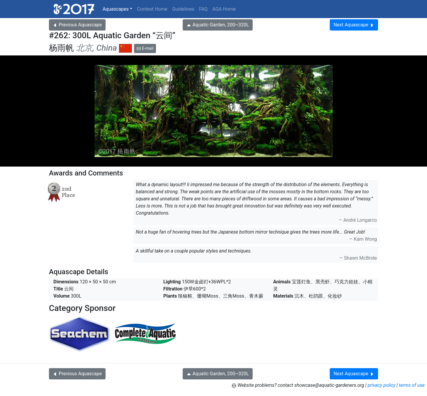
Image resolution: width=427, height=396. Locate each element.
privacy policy (382, 385)
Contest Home (152, 9)
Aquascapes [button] (116, 9)
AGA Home (224, 9)
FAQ (203, 9)
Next (354, 25)
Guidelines (183, 9)
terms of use (412, 385)
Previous (77, 25)
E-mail (145, 48)
